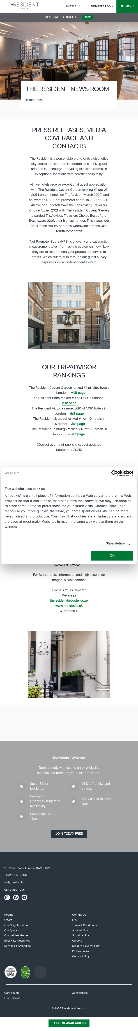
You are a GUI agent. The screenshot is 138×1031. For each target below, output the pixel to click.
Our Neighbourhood (16, 925)
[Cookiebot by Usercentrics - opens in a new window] (117, 473)
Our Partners (80, 993)
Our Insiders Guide (16, 935)
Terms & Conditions (84, 925)
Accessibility (80, 930)
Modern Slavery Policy (86, 946)
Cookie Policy (80, 956)
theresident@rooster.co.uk (69, 600)
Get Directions (14, 890)
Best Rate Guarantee (17, 940)
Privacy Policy (80, 951)
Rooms (8, 914)
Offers (8, 920)
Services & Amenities (17, 946)
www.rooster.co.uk (69, 606)
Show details (115, 543)
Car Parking (11, 993)
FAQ (74, 920)
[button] (127, 6)
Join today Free (69, 834)
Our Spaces (11, 930)
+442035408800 (15, 875)
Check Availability (70, 1023)
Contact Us (79, 914)
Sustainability (80, 935)
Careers (77, 940)
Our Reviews (12, 998)
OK (112, 556)
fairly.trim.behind (14, 882)
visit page (78, 393)
